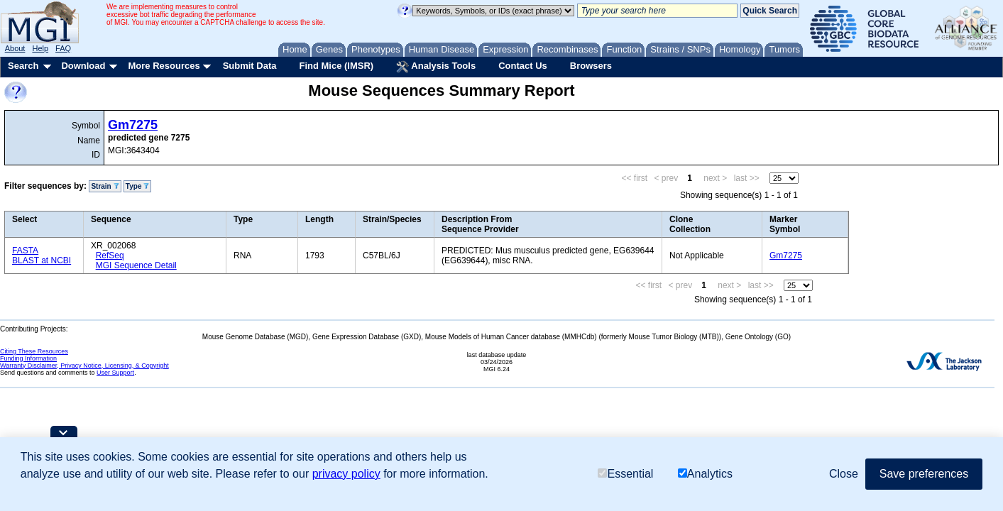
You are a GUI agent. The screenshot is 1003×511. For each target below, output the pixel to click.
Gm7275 (133, 125)
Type (137, 186)
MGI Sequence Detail (136, 265)
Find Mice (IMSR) (336, 65)
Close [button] (843, 474)
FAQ (63, 48)
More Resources (163, 65)
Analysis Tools (436, 66)
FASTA (25, 251)
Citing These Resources (34, 351)
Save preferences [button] (923, 474)
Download (83, 65)
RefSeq (110, 255)
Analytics (705, 474)
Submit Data (250, 65)
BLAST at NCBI (41, 260)
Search (23, 65)
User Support (115, 372)
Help (40, 48)
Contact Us (522, 65)
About (15, 48)
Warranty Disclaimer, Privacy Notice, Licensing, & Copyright (84, 365)
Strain (105, 186)
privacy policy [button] (346, 474)
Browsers (591, 65)
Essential (625, 474)
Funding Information (28, 358)
